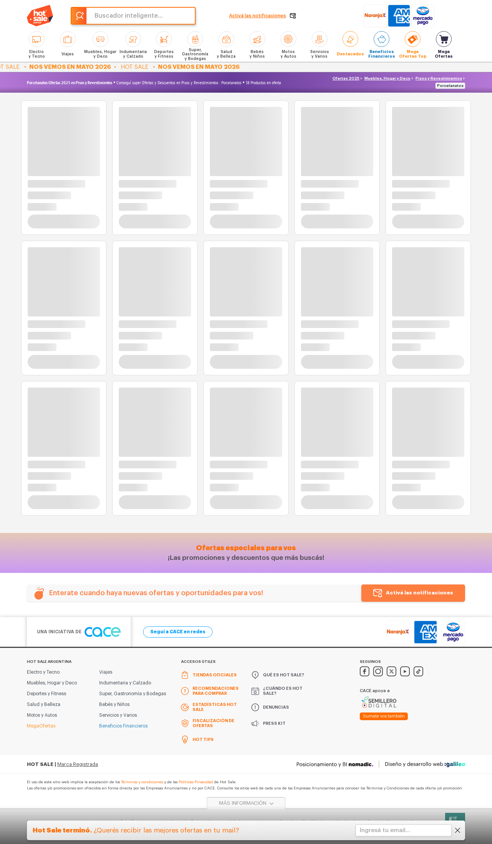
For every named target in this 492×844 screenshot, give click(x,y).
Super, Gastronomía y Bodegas (132, 693)
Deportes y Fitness (46, 693)
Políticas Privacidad (196, 782)
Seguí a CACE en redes (177, 631)
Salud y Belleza (43, 704)
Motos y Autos (42, 715)
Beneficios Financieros (123, 726)
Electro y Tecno (43, 672)
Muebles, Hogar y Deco (387, 78)
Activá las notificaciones (419, 592)
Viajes (105, 672)
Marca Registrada (77, 764)
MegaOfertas (41, 726)
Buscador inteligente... (129, 16)
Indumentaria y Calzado (125, 683)
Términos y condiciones (142, 782)
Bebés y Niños (114, 704)
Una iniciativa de (79, 632)
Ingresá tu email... (385, 830)
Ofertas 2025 (345, 78)
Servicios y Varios (118, 715)
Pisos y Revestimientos (439, 78)
